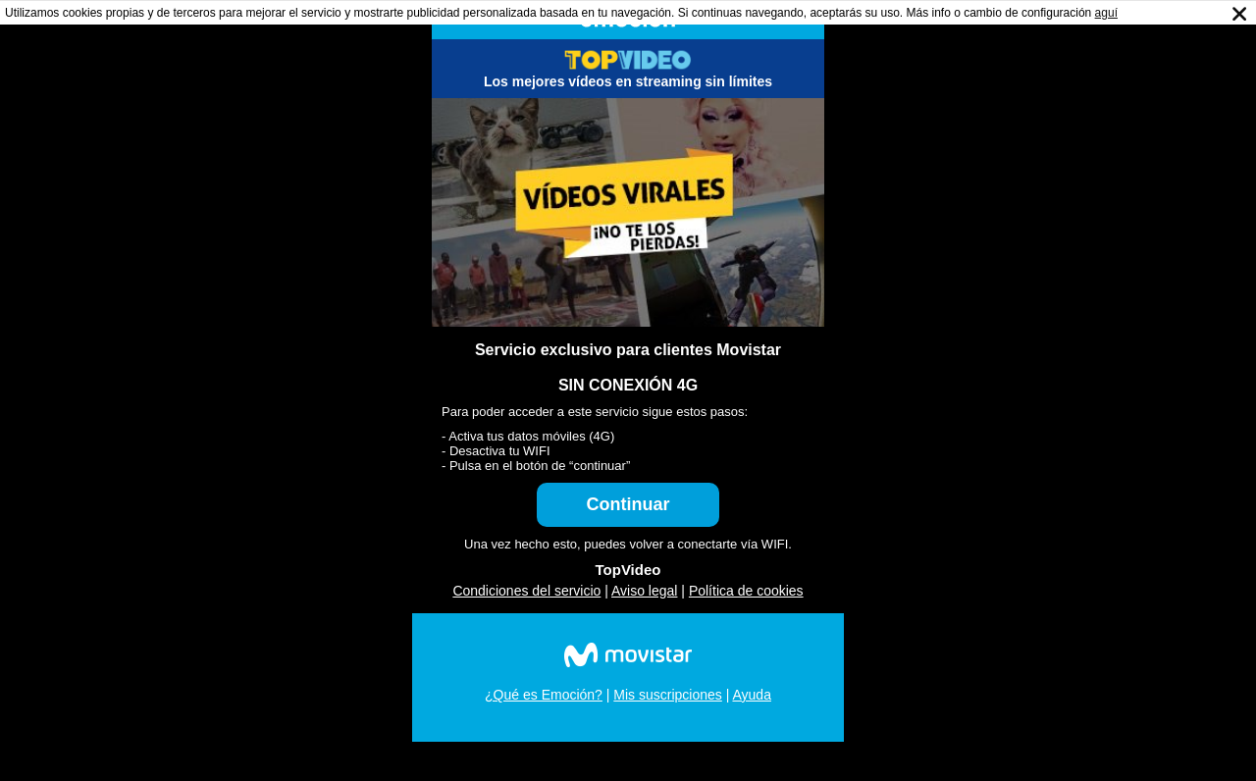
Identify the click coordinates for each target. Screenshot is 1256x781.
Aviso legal (644, 591)
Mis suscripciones (667, 695)
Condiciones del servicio (526, 591)
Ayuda (751, 695)
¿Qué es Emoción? (543, 695)
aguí (1106, 13)
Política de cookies (746, 591)
